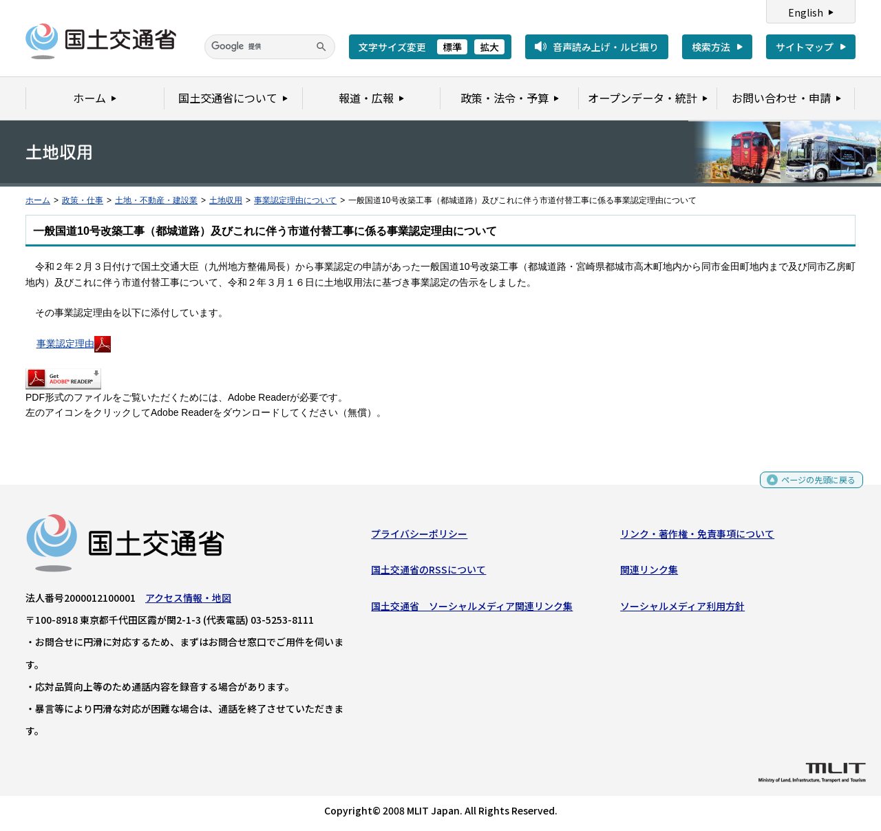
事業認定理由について (295, 200)
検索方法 (711, 47)
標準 (452, 47)
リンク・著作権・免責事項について (697, 537)
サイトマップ (805, 47)
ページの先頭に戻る (813, 487)
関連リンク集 (649, 573)
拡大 (489, 47)
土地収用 (225, 200)
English (805, 12)
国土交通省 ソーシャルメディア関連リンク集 (472, 609)
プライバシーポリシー (419, 537)
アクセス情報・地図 (188, 601)
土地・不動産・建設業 (156, 200)
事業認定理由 (73, 343)
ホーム (37, 200)
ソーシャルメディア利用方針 (682, 609)
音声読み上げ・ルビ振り (606, 47)
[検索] (269, 46)
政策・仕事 (82, 200)
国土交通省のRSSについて (428, 573)
